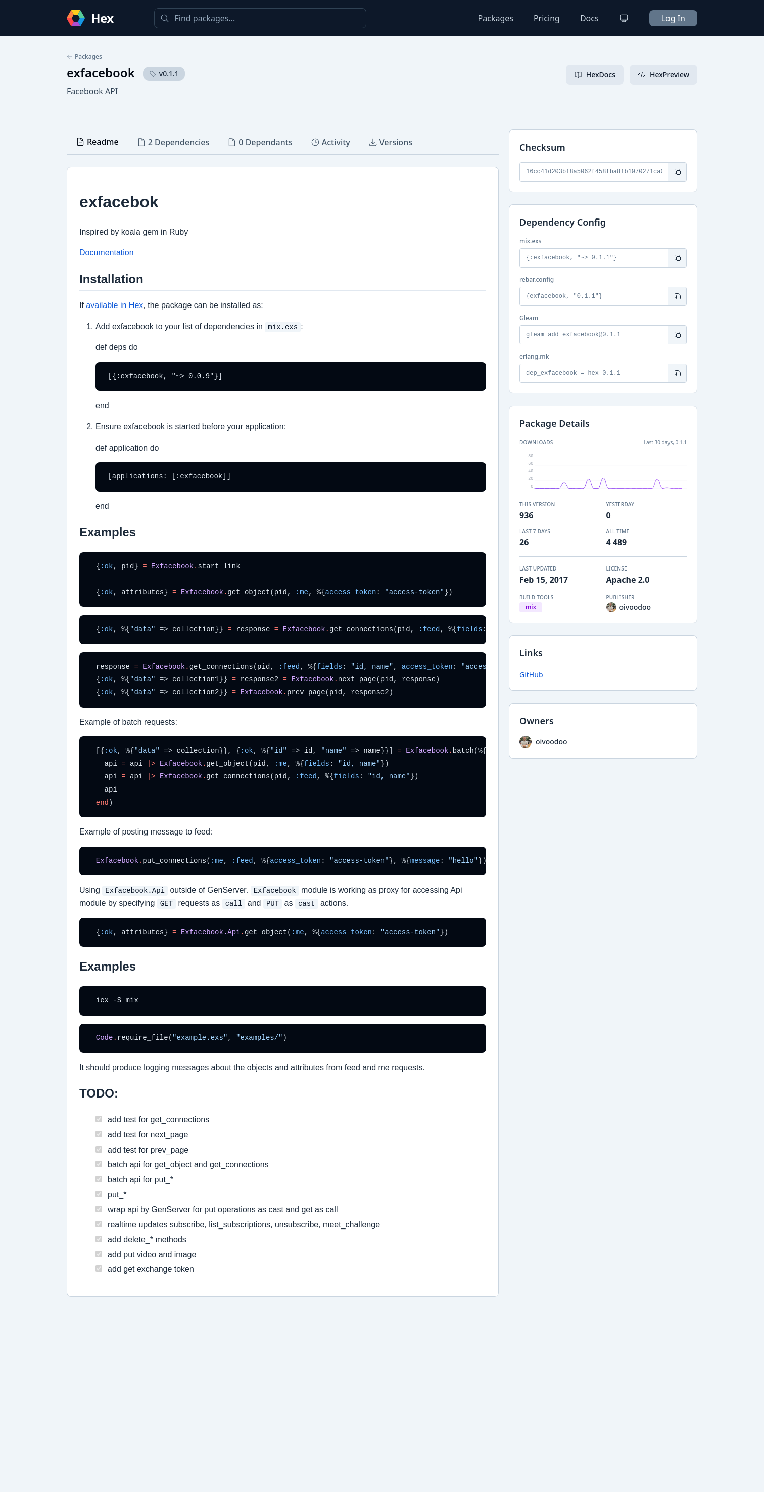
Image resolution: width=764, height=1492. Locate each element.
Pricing (547, 18)
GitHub (531, 674)
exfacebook (101, 72)
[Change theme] (624, 18)
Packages (495, 18)
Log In (673, 18)
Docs (589, 18)
